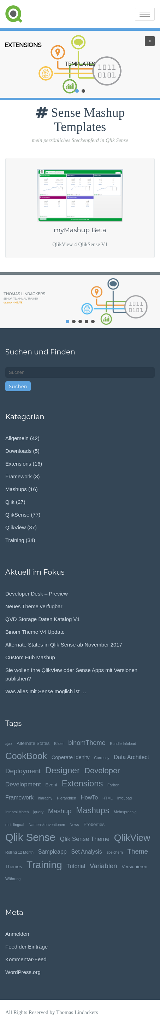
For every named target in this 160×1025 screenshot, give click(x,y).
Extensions (18, 464)
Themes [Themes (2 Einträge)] (13, 866)
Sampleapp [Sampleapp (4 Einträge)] (52, 851)
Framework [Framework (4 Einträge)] (19, 797)
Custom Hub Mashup (30, 657)
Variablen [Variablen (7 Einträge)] (103, 866)
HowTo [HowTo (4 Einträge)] (89, 797)
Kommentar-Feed (26, 959)
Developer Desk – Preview (36, 594)
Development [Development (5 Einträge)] (23, 784)
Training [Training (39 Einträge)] (44, 864)
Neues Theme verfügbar (33, 606)
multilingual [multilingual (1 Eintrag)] (14, 824)
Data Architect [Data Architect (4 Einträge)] (131, 757)
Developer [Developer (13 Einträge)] (102, 770)
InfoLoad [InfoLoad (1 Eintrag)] (124, 798)
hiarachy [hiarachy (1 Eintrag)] (45, 798)
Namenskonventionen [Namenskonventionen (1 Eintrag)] (47, 824)
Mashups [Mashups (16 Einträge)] (92, 810)
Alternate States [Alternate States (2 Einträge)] (33, 743)
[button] (150, 41)
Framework (18, 476)
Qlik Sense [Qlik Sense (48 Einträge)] (30, 837)
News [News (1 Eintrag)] (74, 824)
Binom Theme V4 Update (35, 632)
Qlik (9, 502)
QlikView (15, 527)
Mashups (16, 489)
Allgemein (17, 438)
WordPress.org (23, 972)
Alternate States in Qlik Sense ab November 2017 (63, 645)
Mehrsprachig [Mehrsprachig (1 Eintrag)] (125, 812)
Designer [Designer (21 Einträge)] (62, 770)
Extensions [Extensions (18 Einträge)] (82, 783)
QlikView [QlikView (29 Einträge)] (132, 837)
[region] (80, 64)
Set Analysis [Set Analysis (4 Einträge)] (86, 851)
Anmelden (17, 934)
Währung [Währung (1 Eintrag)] (12, 879)
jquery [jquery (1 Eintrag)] (38, 812)
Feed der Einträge (26, 947)
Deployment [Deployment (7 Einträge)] (23, 771)
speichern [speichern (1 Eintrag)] (115, 852)
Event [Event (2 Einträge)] (51, 784)
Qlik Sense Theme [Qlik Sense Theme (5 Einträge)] (84, 839)
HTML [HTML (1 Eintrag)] (107, 798)
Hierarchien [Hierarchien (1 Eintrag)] (66, 798)
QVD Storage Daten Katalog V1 (42, 619)
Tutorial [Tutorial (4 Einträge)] (75, 866)
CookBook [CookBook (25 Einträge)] (26, 756)
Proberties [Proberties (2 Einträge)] (94, 824)
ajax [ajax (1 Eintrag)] (8, 743)
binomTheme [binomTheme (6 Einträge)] (86, 742)
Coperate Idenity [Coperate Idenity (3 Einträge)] (71, 757)
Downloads (18, 451)
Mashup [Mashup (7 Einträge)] (60, 811)
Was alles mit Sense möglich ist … (46, 691)
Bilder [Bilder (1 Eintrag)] (59, 743)
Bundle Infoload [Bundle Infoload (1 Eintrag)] (123, 743)
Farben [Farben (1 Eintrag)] (113, 785)
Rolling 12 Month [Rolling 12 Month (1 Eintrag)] (19, 852)
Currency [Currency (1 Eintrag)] (101, 758)
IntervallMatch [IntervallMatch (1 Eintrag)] (17, 812)
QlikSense (17, 515)
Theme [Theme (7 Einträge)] (138, 851)
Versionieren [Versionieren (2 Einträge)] (134, 866)
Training (14, 540)
